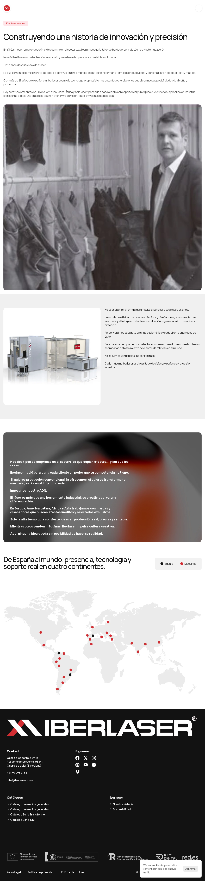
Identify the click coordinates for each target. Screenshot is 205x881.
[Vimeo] (77, 772)
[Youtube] (86, 765)
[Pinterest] (77, 765)
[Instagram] (94, 758)
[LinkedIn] (94, 765)
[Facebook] (77, 758)
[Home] (7, 8)
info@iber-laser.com (20, 780)
